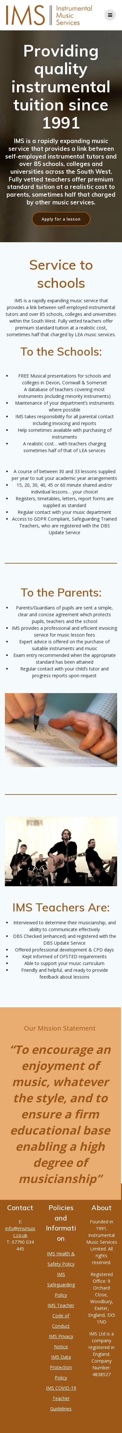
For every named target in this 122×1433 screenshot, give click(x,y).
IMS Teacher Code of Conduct (60, 1315)
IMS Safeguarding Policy (61, 1284)
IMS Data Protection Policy (61, 1367)
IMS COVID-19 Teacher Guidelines (61, 1398)
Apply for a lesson (61, 219)
